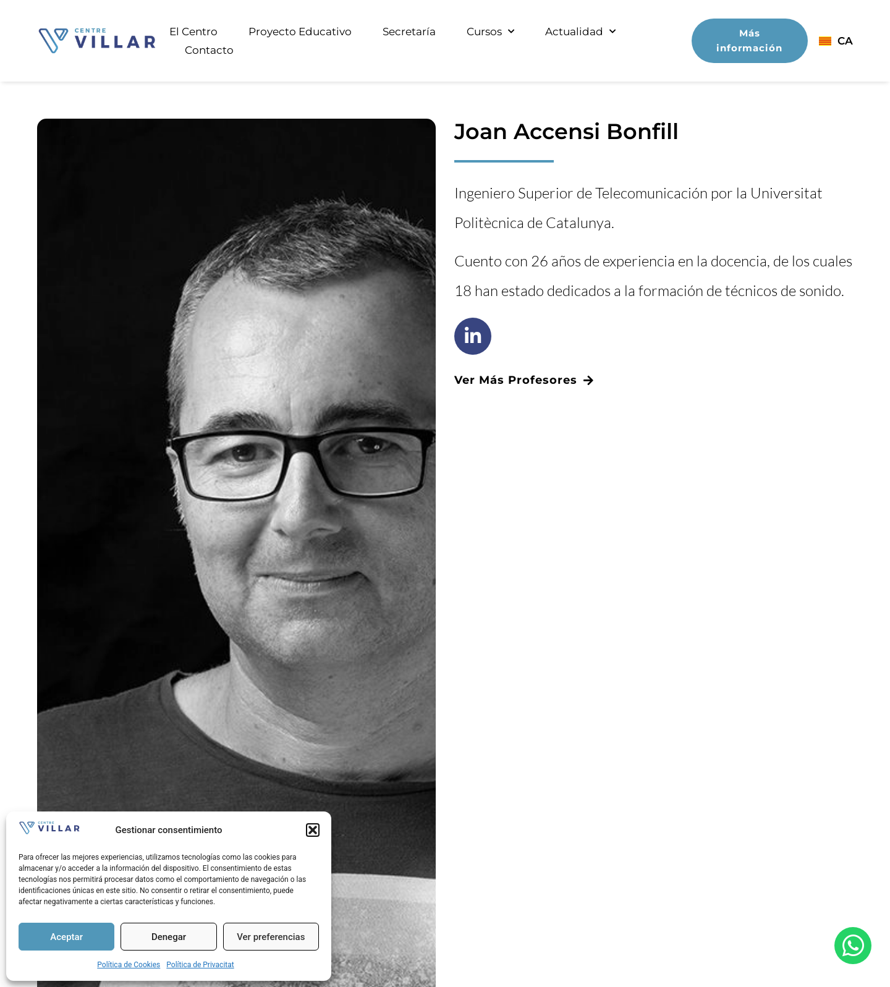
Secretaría (409, 31)
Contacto (209, 50)
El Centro (193, 31)
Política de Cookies (128, 964)
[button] (313, 830)
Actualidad (580, 31)
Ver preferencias (271, 937)
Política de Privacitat (200, 964)
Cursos (490, 31)
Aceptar (66, 937)
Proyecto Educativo (300, 31)
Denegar (168, 937)
